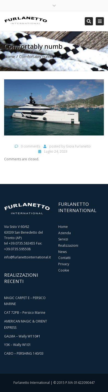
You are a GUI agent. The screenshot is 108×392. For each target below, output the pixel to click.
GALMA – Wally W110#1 (22, 336)
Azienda (64, 233)
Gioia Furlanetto (78, 146)
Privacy (63, 264)
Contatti (64, 257)
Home (9, 56)
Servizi (63, 239)
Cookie (63, 270)
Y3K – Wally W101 (17, 344)
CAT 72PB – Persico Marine (24, 312)
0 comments (30, 146)
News (62, 251)
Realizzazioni (68, 245)
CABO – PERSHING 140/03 (23, 353)
